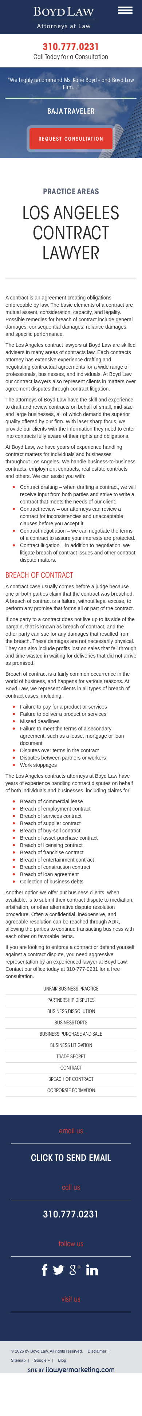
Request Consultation (71, 139)
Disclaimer (97, 1351)
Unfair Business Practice (71, 989)
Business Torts (71, 1023)
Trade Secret (71, 1057)
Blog (62, 1360)
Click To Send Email (71, 1157)
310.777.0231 (71, 1214)
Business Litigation (71, 1045)
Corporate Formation (71, 1090)
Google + (41, 1360)
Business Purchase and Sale (71, 1034)
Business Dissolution (71, 1011)
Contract (71, 1068)
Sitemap (18, 1360)
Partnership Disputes (71, 1000)
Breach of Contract (71, 1079)
